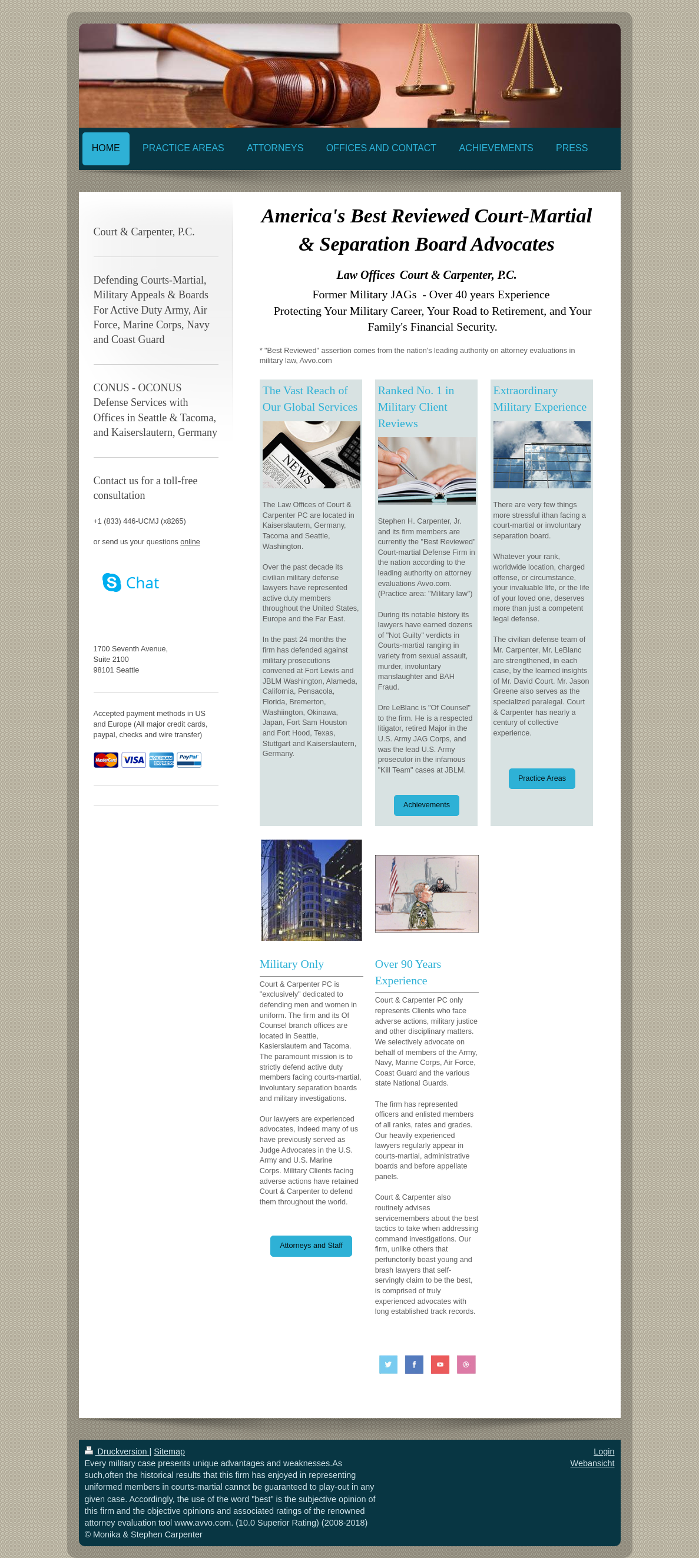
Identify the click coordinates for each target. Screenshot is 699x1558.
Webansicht (593, 1463)
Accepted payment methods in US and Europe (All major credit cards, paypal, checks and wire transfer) (151, 724)
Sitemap (169, 1451)
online (190, 542)
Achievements (426, 805)
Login (604, 1451)
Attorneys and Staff (311, 1245)
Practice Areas (542, 778)
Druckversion (117, 1451)
